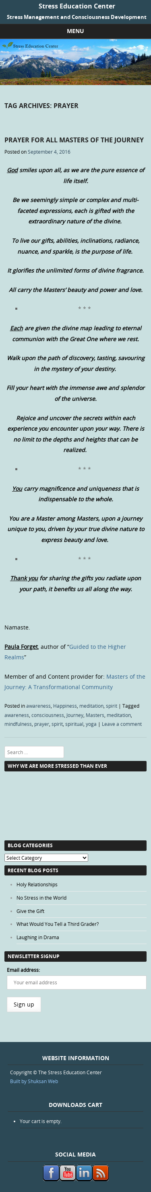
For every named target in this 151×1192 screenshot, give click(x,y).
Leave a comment (122, 724)
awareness (38, 705)
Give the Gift (30, 911)
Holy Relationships (37, 884)
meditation (91, 705)
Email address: (23, 970)
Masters (95, 715)
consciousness (47, 715)
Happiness (65, 705)
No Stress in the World (41, 897)
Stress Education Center (77, 6)
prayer (41, 724)
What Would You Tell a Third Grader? (58, 924)
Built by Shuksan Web (34, 1081)
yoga (91, 724)
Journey (74, 715)
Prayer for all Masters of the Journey (74, 139)
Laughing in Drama (38, 937)
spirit (111, 705)
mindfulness (18, 724)
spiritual (74, 724)
